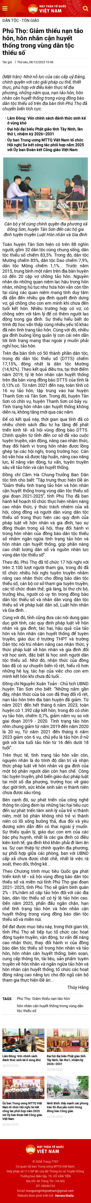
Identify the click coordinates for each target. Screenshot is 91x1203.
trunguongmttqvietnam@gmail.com (50, 1191)
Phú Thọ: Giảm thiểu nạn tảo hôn (43, 998)
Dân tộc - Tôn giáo (20, 20)
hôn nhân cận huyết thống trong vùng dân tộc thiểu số (50, 1008)
